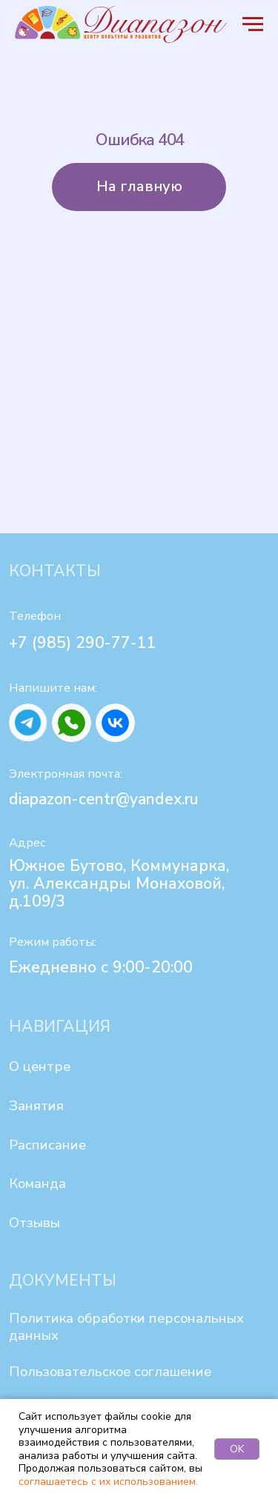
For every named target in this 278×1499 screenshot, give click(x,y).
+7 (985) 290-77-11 (82, 642)
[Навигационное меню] (252, 24)
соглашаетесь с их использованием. (108, 1482)
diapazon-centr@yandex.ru (104, 799)
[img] (28, 723)
